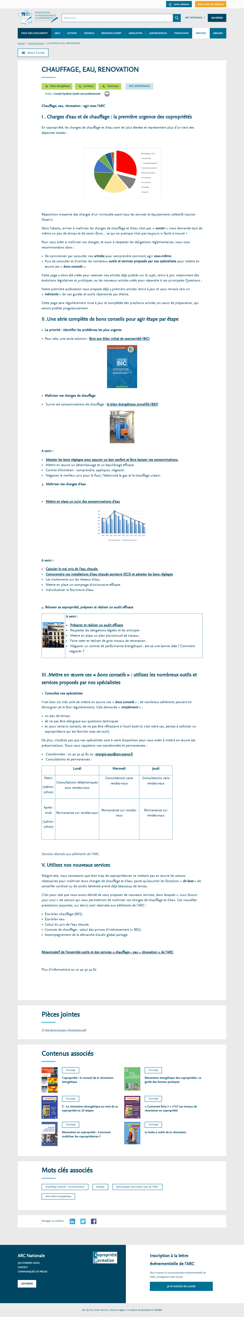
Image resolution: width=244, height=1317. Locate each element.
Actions (72, 33)
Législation (135, 33)
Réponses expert (111, 33)
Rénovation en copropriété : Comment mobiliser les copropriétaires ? (86, 1134)
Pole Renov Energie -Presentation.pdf (65, 1030)
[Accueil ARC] (38, 17)
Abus (57, 33)
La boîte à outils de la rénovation (165, 1132)
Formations (181, 33)
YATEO (158, 1310)
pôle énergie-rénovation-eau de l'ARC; (137, 1187)
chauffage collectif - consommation (65, 1187)
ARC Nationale (193, 17)
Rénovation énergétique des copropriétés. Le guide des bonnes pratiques (173, 1080)
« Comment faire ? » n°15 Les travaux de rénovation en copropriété (171, 1108)
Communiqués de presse (32, 1271)
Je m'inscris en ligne (181, 1286)
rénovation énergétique (58, 1196)
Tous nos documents (34, 33)
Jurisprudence (158, 33)
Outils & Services (36, 43)
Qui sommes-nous (29, 1262)
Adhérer (217, 17)
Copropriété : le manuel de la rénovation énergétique (87, 1080)
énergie (100, 1187)
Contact (23, 1267)
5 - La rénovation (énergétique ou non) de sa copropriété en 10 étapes (90, 1108)
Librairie (218, 33)
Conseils (89, 33)
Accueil (21, 43)
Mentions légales (117, 1310)
